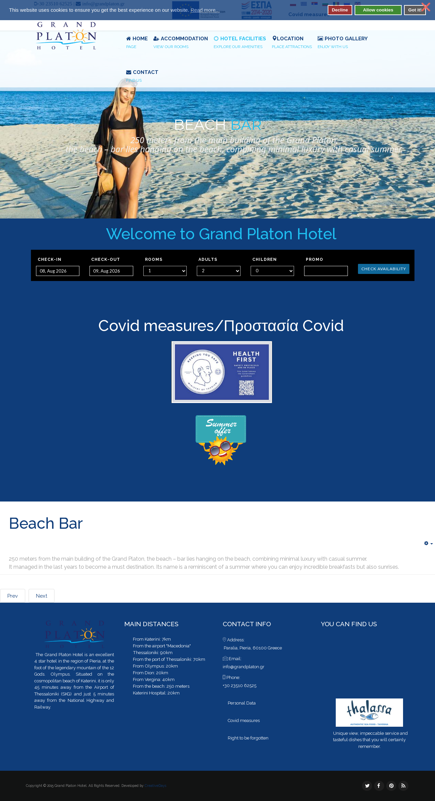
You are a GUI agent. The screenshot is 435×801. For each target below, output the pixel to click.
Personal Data (242, 703)
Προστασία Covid (284, 326)
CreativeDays (155, 786)
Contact (142, 76)
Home (137, 43)
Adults (207, 259)
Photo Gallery (343, 43)
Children (264, 259)
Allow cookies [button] (378, 9)
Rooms (153, 259)
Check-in (50, 259)
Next (41, 596)
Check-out (105, 259)
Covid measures (156, 326)
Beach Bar (46, 523)
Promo (314, 259)
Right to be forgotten (248, 737)
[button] (223, 11)
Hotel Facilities (240, 43)
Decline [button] (340, 9)
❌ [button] (426, 7)
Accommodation (180, 43)
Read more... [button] (205, 10)
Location (292, 43)
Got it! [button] (415, 9)
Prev (12, 596)
